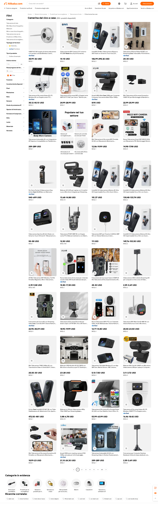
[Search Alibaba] (62, 4)
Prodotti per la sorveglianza (58, 14)
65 (102, 469)
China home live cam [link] (91, 14)
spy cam (118, 499)
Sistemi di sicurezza (41, 14)
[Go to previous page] (74, 469)
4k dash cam (107, 499)
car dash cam (94, 499)
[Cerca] (106, 3)
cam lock (81, 499)
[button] (99, 3)
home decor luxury (38, 499)
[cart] (125, 4)
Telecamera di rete (76, 14)
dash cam (10, 499)
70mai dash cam (68, 499)
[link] (155, 487)
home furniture (23, 499)
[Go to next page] (106, 469)
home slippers (54, 499)
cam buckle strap (132, 499)
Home (30, 14)
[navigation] (15, 242)
